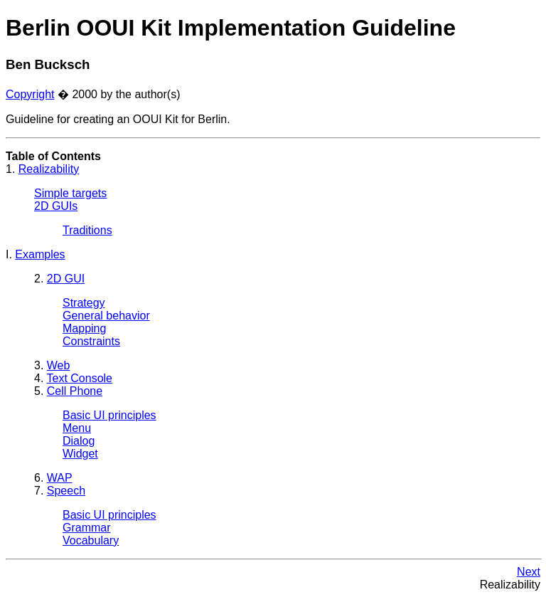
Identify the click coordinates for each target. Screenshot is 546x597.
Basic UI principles (109, 415)
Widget (80, 454)
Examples (40, 254)
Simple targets (70, 193)
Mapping (84, 328)
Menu (77, 428)
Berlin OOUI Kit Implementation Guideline (231, 28)
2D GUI (66, 279)
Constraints (91, 341)
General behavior (106, 316)
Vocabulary (91, 540)
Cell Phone (74, 391)
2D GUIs (55, 206)
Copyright (30, 94)
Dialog (79, 441)
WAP (60, 478)
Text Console (80, 378)
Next (528, 572)
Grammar (87, 528)
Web (58, 365)
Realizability (48, 169)
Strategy (84, 303)
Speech (66, 491)
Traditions (87, 230)
